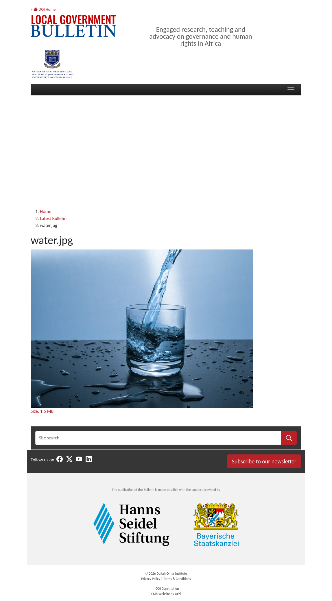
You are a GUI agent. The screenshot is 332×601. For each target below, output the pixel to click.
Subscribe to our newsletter (264, 461)
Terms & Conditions (177, 579)
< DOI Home (43, 9)
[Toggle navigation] (291, 89)
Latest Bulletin (53, 218)
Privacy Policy (150, 579)
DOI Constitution (167, 589)
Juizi (178, 594)
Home (45, 211)
